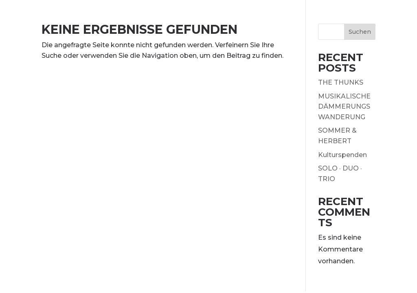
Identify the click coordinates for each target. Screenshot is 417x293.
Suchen (360, 31)
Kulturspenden (342, 155)
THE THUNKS (340, 82)
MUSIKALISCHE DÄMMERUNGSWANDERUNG (344, 106)
